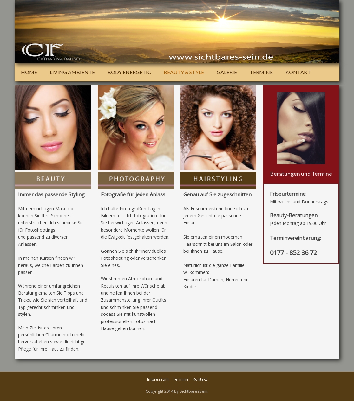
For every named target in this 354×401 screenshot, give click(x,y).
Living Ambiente (72, 72)
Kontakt (298, 72)
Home (29, 72)
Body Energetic (129, 72)
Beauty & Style (184, 72)
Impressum (158, 379)
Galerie (227, 72)
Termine (261, 72)
